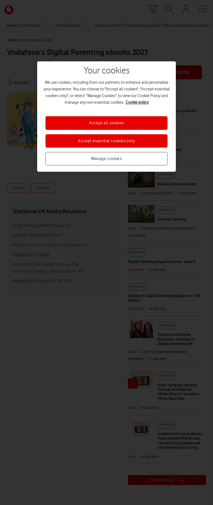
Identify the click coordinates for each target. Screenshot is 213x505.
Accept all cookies (106, 122)
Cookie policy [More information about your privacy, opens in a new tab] (137, 102)
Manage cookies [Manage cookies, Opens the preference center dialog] (106, 158)
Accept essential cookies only (106, 140)
